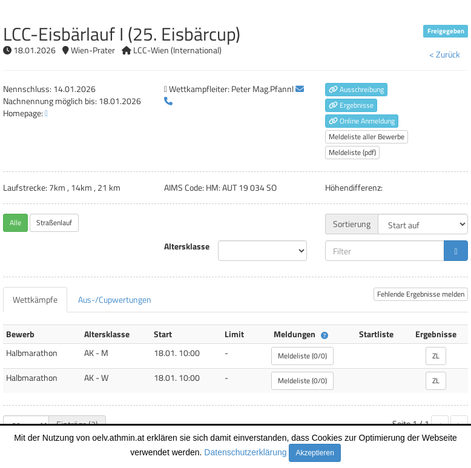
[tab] (35, 299)
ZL (436, 355)
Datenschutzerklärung (245, 452)
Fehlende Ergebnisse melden (420, 294)
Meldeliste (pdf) (352, 152)
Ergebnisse (351, 105)
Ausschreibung (356, 89)
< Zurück (444, 54)
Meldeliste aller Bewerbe (366, 136)
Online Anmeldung (362, 121)
